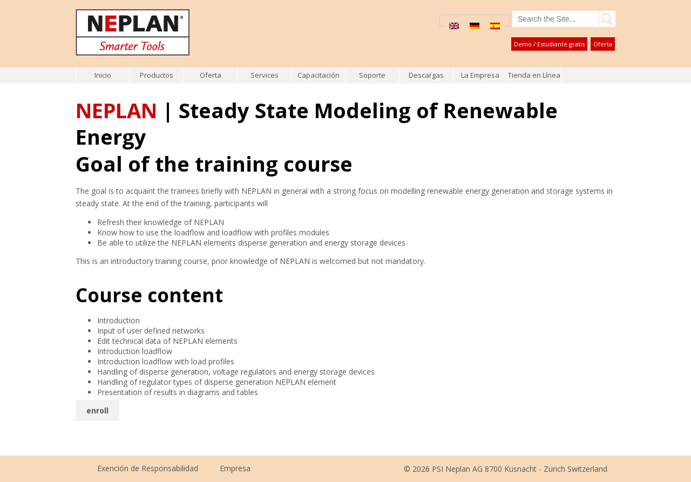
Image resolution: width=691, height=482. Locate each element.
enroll (97, 410)
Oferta (602, 44)
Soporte (372, 75)
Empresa (235, 468)
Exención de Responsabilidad (147, 468)
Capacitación (318, 75)
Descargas (426, 75)
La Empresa (480, 75)
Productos (156, 75)
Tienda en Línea (534, 75)
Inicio (102, 75)
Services (264, 75)
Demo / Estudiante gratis (549, 44)
